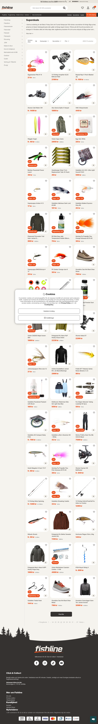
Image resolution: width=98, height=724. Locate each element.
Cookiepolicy (48, 304)
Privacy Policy (66, 303)
